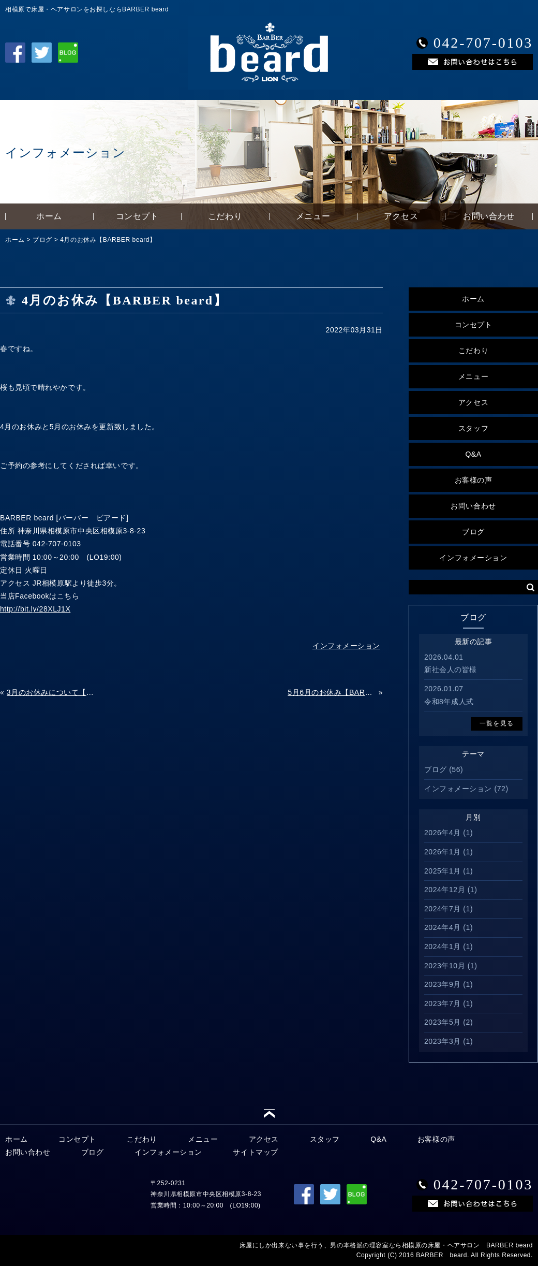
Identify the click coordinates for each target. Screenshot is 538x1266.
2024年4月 (442, 927)
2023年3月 (442, 1041)
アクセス (401, 216)
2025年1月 (442, 871)
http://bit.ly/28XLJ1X (35, 609)
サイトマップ (255, 1152)
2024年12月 (444, 889)
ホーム (49, 216)
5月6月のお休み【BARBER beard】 (332, 692)
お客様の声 (473, 480)
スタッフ (473, 428)
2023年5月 (442, 1022)
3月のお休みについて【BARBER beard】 (51, 692)
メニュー (313, 216)
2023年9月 (442, 984)
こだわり (225, 216)
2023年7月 (442, 1003)
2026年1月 (442, 852)
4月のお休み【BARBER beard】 (108, 239)
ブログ (42, 239)
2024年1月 (442, 946)
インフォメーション (473, 558)
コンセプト (137, 216)
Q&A (473, 454)
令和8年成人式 (449, 701)
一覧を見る (497, 723)
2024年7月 (442, 909)
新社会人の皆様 (450, 669)
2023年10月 (444, 966)
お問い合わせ (488, 216)
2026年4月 (442, 832)
